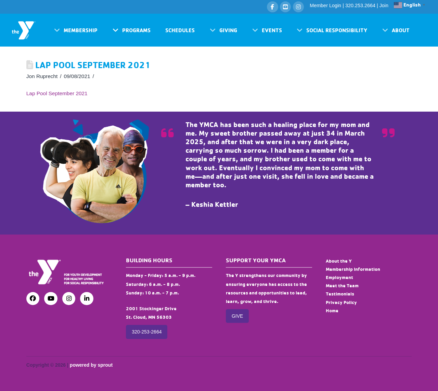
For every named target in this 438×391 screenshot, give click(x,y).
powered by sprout (91, 365)
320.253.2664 (360, 5)
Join (383, 5)
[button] (75, 30)
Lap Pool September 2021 (57, 93)
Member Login (325, 5)
